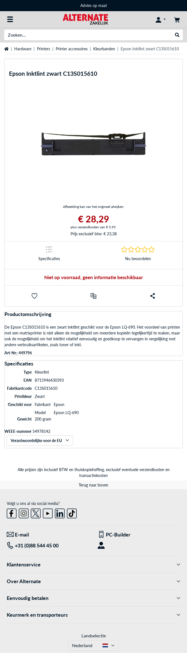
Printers (43, 48)
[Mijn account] (161, 19)
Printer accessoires (72, 48)
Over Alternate (93, 581)
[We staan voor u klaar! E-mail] (48, 534)
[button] (34, 296)
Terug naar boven (93, 485)
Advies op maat (93, 5)
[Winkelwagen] (177, 19)
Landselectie (93, 635)
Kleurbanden (104, 48)
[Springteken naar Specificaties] (49, 255)
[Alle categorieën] (10, 19)
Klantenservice (93, 564)
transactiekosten (93, 475)
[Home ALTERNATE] (85, 18)
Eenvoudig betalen (93, 598)
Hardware (22, 48)
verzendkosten (151, 469)
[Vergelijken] (93, 296)
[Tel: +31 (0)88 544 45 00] (48, 545)
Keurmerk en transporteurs (93, 615)
